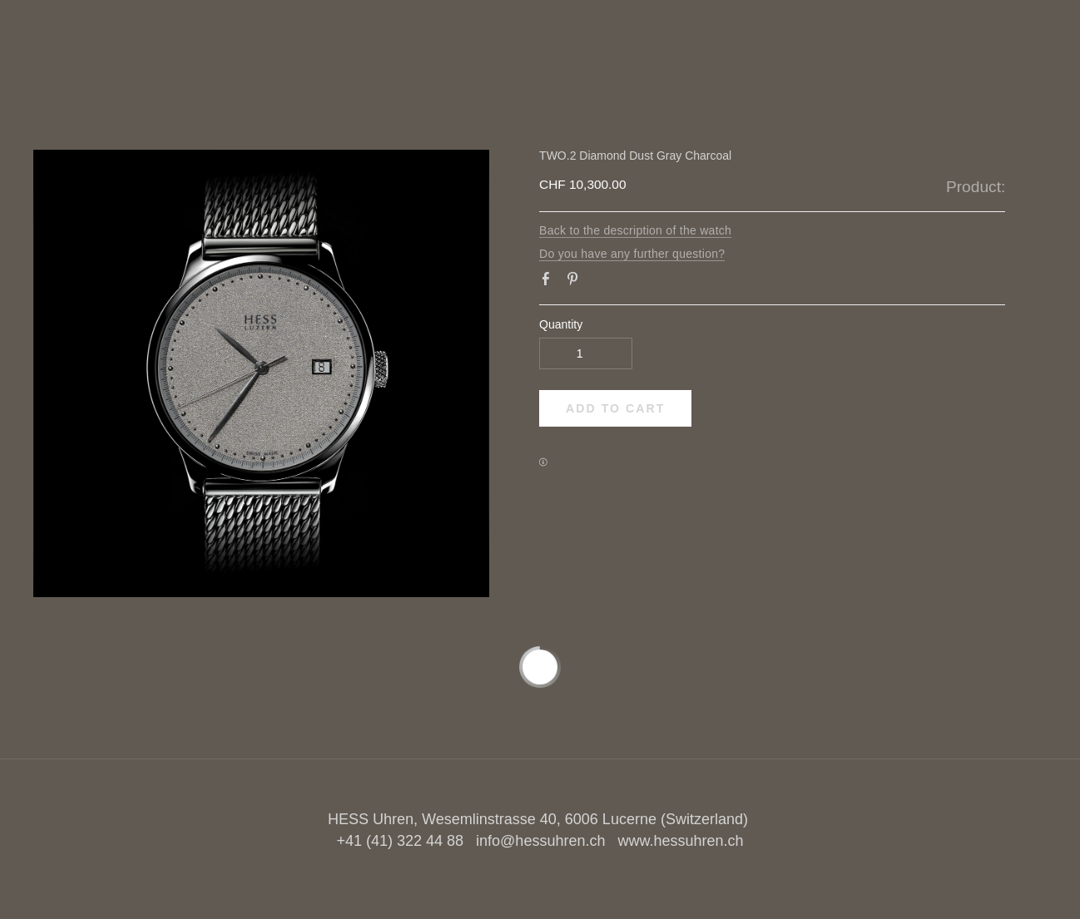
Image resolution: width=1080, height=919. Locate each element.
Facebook (549, 282)
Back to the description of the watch (635, 230)
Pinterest (576, 282)
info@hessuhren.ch (540, 841)
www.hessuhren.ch (680, 841)
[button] (615, 408)
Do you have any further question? (632, 253)
